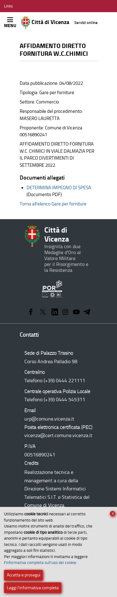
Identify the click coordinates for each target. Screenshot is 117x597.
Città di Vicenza (59, 22)
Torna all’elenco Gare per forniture (53, 204)
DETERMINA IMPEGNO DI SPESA (59, 187)
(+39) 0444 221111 (64, 380)
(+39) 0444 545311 (64, 399)
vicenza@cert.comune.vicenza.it (58, 435)
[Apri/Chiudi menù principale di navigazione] (10, 22)
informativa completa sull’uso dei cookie (41, 562)
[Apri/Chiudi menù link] (8, 6)
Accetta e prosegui (23, 575)
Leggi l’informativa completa (33, 587)
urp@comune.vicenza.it (49, 419)
